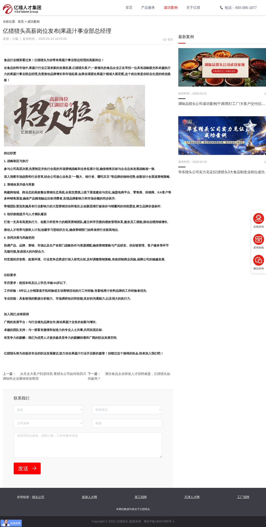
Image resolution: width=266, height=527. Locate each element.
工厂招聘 (243, 497)
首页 (129, 7)
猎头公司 (38, 497)
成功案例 (171, 7)
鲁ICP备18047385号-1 (159, 521)
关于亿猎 (193, 7)
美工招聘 (141, 497)
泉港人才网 (89, 497)
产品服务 (148, 7)
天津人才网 (192, 497)
